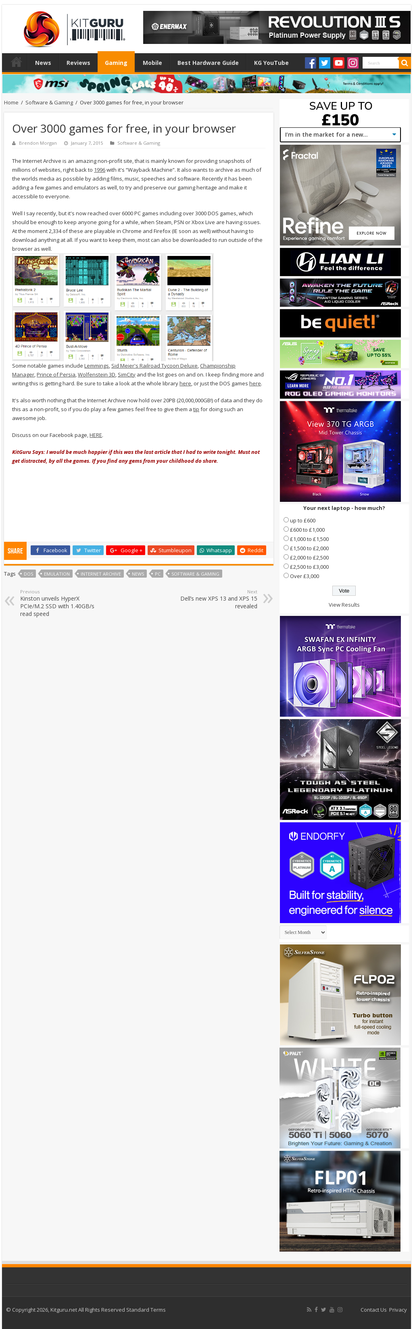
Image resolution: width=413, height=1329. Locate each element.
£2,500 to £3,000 (309, 566)
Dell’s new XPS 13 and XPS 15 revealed (216, 599)
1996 (99, 169)
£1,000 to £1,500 (309, 539)
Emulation (57, 574)
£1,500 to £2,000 (309, 548)
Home (16, 61)
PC (158, 574)
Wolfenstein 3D (96, 374)
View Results (344, 604)
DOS (28, 574)
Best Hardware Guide (208, 63)
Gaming (116, 63)
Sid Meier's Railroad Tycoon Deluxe (154, 365)
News (43, 63)
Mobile (152, 63)
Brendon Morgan (38, 143)
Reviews (78, 63)
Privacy (398, 1309)
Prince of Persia (56, 374)
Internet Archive (101, 574)
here (185, 383)
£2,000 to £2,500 (309, 557)
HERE (96, 435)
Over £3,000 (304, 576)
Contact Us (374, 1309)
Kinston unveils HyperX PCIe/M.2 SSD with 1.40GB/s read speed (61, 603)
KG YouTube (271, 63)
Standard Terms (146, 1309)
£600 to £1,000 (307, 529)
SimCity (127, 374)
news (138, 574)
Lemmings (96, 365)
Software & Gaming (49, 102)
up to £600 (302, 520)
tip (196, 409)
